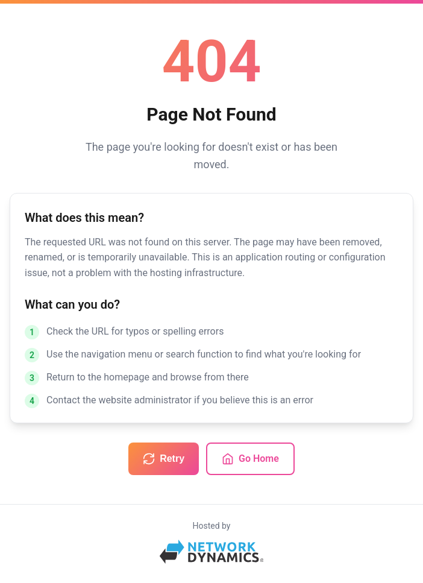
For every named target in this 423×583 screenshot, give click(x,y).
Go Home (250, 459)
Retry (163, 459)
